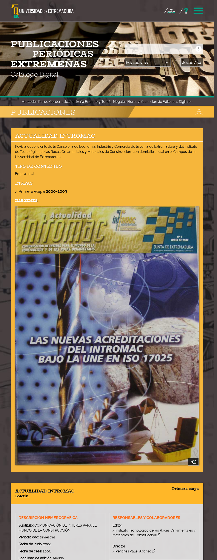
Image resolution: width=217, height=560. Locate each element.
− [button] (20, 496)
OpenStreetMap (82, 528)
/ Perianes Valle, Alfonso (133, 423)
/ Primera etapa (41, 63)
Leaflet (66, 528)
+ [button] (20, 491)
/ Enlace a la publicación (133, 468)
